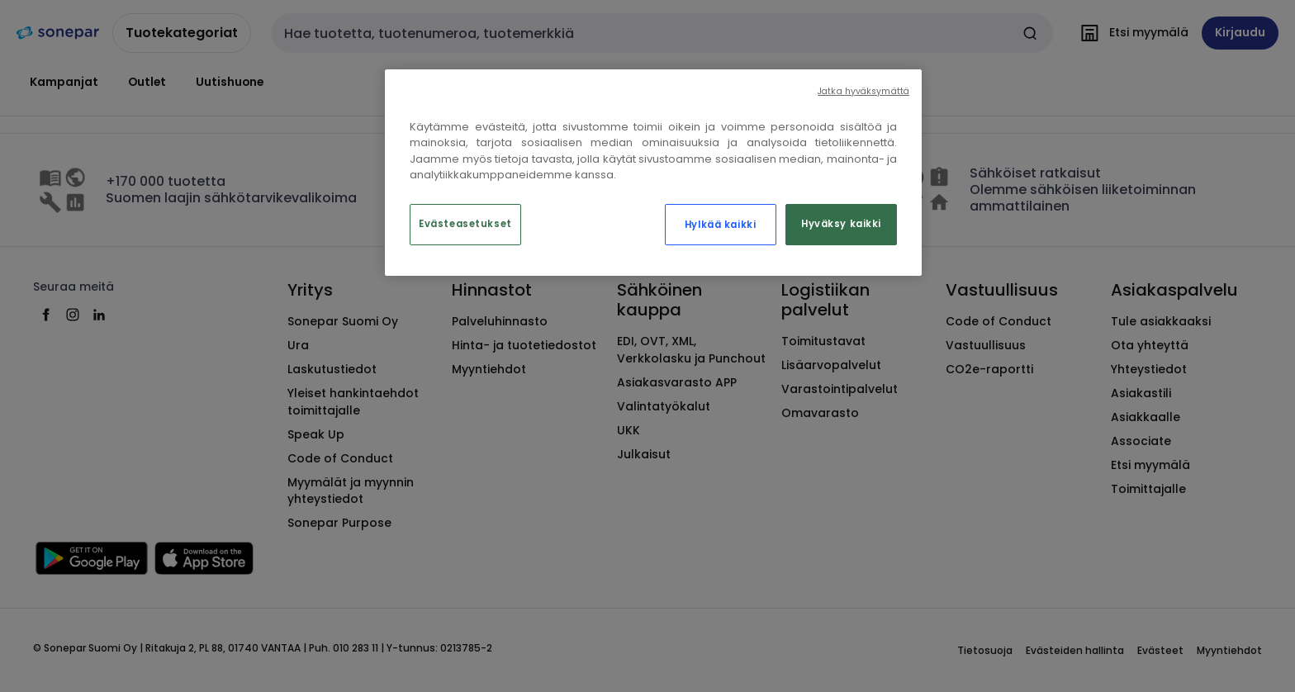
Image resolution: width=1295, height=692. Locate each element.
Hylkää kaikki (720, 224)
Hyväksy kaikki (841, 223)
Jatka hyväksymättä (863, 91)
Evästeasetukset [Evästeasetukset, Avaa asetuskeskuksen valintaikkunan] (465, 223)
